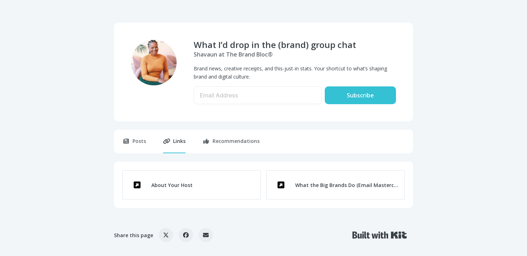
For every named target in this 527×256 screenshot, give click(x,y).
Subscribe (360, 95)
